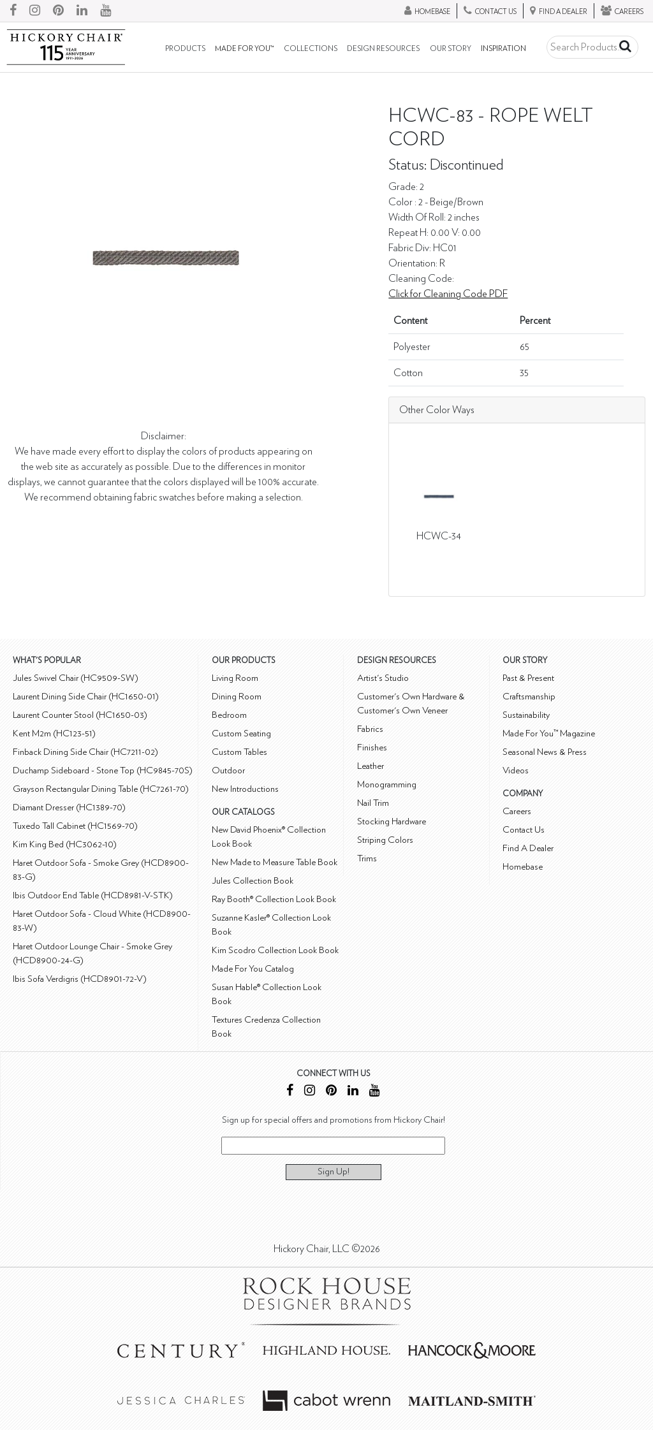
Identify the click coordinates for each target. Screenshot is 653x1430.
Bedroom (229, 715)
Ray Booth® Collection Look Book (274, 899)
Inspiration (503, 48)
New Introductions (245, 789)
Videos (516, 770)
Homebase (523, 867)
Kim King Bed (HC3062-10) (65, 844)
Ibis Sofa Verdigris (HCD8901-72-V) (80, 979)
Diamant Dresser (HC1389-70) (69, 807)
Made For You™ (244, 48)
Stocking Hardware (391, 821)
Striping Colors (385, 840)
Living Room (235, 678)
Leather (370, 766)
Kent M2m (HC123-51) (54, 733)
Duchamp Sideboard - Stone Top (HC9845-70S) (103, 770)
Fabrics (370, 729)
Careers (517, 811)
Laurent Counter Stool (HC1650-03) (80, 715)
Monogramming (386, 784)
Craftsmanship (529, 696)
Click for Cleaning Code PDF (448, 294)
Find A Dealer (528, 848)
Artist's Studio (383, 678)
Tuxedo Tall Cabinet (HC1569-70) (75, 826)
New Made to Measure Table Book (274, 862)
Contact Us (524, 830)
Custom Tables (239, 752)
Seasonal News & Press (545, 752)
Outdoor (228, 770)
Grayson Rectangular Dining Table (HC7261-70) (101, 789)
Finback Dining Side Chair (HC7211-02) (85, 752)
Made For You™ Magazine (549, 733)
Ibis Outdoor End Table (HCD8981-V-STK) (93, 895)
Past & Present (528, 678)
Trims (367, 858)
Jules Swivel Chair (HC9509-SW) (75, 678)
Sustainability (526, 715)
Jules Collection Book (252, 881)
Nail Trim (373, 803)
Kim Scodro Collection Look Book (275, 950)
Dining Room (236, 696)
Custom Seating (241, 733)
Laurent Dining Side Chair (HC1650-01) (86, 696)
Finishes (372, 747)
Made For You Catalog (253, 969)
